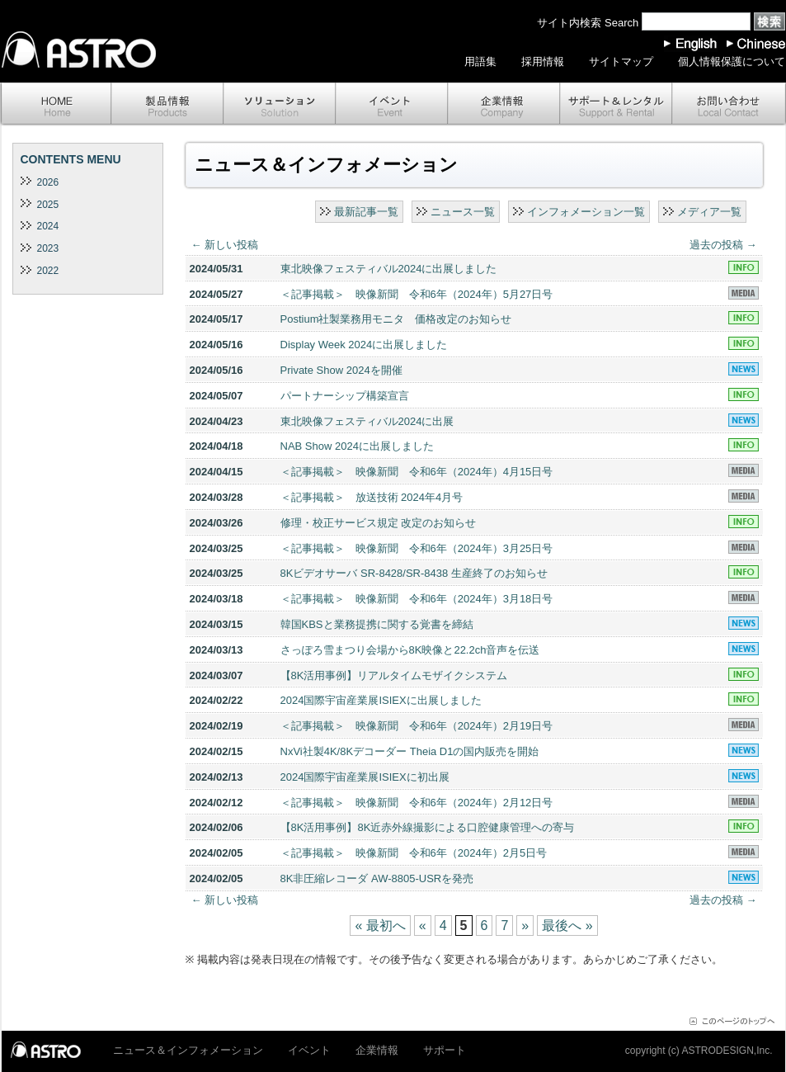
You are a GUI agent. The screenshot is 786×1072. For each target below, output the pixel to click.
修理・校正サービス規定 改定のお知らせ (378, 523)
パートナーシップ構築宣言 (344, 396)
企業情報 (504, 104)
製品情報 (167, 104)
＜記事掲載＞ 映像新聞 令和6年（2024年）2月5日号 (414, 853)
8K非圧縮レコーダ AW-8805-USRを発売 (377, 878)
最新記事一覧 (366, 211)
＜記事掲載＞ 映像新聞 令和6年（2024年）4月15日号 (416, 471)
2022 (48, 270)
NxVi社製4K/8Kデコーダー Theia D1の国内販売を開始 (409, 751)
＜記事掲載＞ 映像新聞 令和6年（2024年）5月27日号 (416, 294)
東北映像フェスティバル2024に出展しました (388, 268)
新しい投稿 (225, 244)
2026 (48, 182)
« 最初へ (380, 926)
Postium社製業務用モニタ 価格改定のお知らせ (396, 319)
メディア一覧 (709, 211)
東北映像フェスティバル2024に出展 (367, 421)
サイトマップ (621, 61)
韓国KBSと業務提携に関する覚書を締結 (376, 624)
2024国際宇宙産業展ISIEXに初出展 (364, 777)
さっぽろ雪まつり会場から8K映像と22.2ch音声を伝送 (410, 650)
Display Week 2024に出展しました (364, 344)
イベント (392, 104)
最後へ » (567, 926)
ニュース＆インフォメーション (188, 1050)
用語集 (480, 61)
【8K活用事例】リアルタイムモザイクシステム (394, 675)
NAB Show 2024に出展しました (357, 446)
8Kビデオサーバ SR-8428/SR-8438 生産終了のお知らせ (414, 573)
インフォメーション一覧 (586, 211)
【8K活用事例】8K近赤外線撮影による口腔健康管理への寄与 (427, 827)
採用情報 (542, 61)
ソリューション (280, 104)
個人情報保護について (731, 61)
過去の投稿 (723, 244)
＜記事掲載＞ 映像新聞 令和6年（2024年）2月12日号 (416, 802)
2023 (48, 248)
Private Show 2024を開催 (341, 370)
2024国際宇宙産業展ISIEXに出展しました (381, 700)
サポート (616, 104)
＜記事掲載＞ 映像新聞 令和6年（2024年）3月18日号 (416, 599)
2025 (48, 204)
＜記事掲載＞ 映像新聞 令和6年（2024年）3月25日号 (416, 548)
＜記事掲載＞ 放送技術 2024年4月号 (372, 497)
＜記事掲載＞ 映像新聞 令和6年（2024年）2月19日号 (416, 726)
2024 (48, 226)
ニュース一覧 (463, 211)
